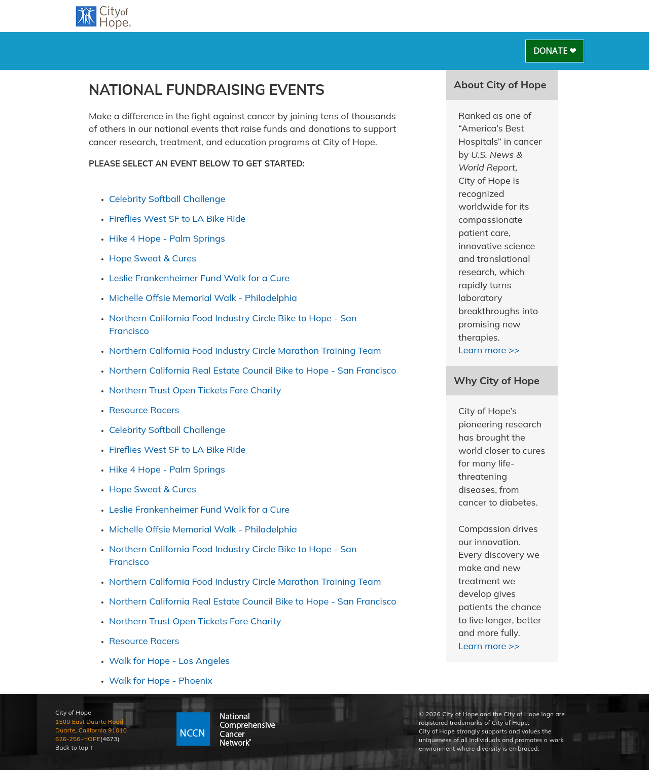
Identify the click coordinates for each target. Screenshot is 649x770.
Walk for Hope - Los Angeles (169, 660)
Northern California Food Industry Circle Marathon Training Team (245, 350)
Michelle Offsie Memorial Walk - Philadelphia (203, 298)
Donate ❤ (554, 50)
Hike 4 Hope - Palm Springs (167, 238)
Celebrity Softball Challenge (167, 199)
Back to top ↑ (74, 747)
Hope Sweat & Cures (152, 258)
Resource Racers (144, 410)
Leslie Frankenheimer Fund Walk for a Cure (199, 278)
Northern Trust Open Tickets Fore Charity (195, 390)
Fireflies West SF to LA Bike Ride (177, 218)
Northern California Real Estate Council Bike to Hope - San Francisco (252, 370)
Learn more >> (489, 350)
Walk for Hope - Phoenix (160, 680)
